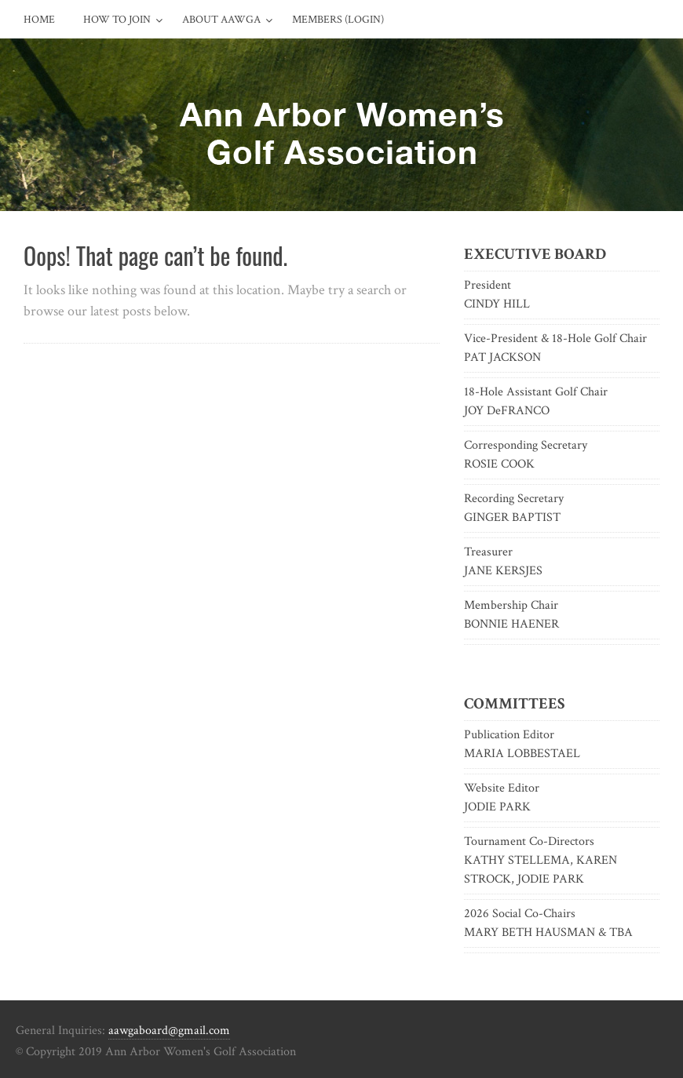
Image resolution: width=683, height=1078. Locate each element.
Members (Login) (338, 20)
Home (39, 20)
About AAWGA (221, 20)
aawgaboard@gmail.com (169, 1030)
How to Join (117, 20)
